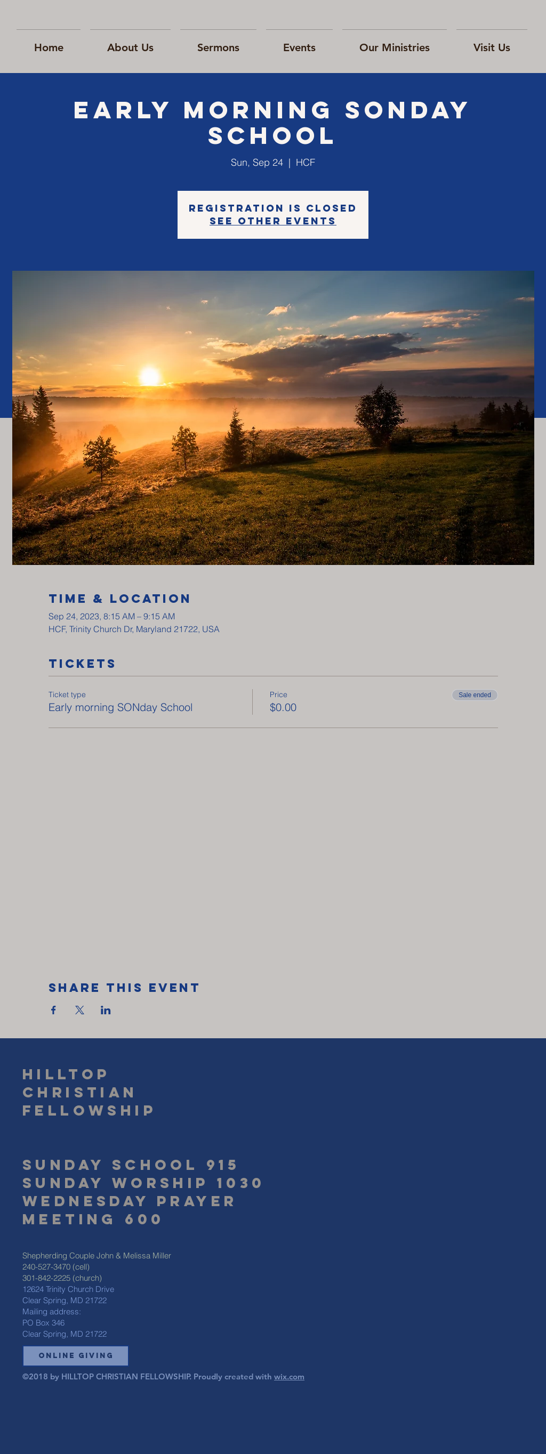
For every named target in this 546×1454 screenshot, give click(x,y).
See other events (273, 221)
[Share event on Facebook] (54, 1010)
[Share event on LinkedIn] (106, 1010)
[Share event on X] (80, 1010)
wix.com (289, 1376)
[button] (75, 1356)
